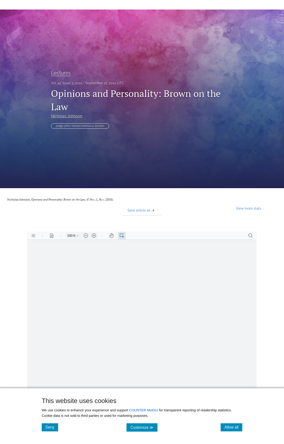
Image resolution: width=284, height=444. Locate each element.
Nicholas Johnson (66, 116)
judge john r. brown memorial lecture (80, 126)
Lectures (61, 73)
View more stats (248, 208)
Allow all (233, 427)
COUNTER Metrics (143, 410)
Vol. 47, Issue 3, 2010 (66, 83)
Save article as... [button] (140, 210)
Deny (52, 427)
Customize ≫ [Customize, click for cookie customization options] (143, 427)
